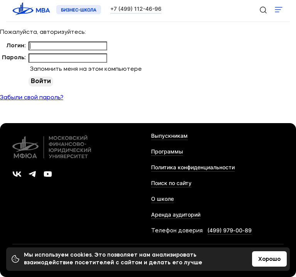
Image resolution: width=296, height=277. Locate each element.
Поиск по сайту (171, 183)
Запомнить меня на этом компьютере (85, 69)
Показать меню (278, 9)
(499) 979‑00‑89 (229, 230)
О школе (162, 198)
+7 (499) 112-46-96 (135, 8)
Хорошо (269, 259)
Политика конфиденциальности (193, 167)
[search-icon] (263, 9)
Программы (167, 151)
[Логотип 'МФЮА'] (32, 9)
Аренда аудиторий (175, 214)
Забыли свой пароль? (31, 98)
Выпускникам (169, 135)
